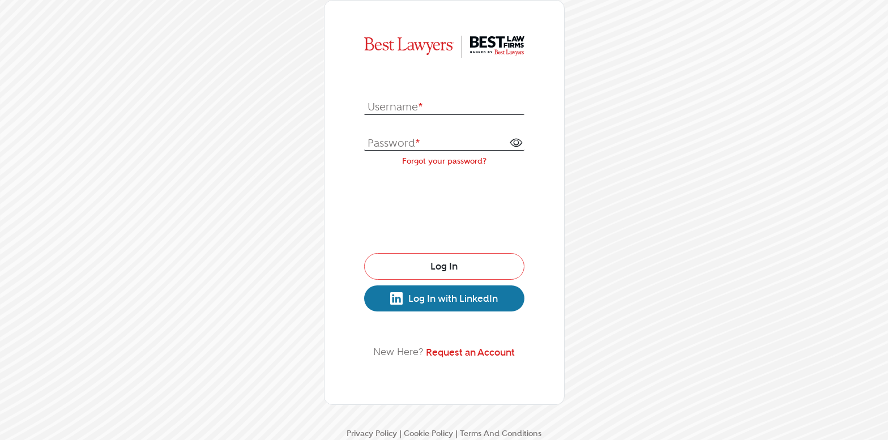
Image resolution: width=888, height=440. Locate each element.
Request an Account (470, 352)
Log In (444, 266)
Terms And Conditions (500, 433)
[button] (516, 142)
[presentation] (444, 207)
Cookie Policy (428, 433)
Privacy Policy (372, 433)
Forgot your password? (444, 161)
